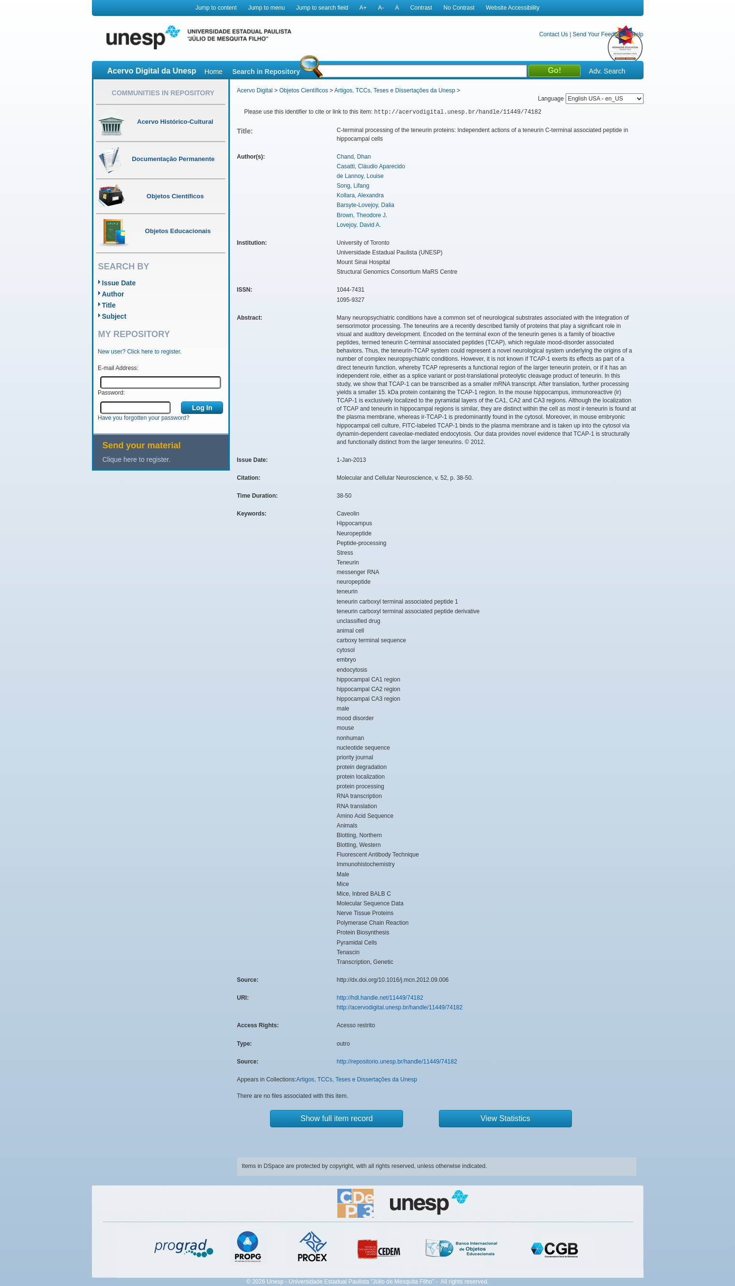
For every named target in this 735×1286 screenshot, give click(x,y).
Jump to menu (266, 7)
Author (113, 294)
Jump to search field (322, 7)
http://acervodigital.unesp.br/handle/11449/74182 (400, 1007)
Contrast (421, 7)
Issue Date (119, 283)
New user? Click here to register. (139, 351)
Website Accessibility (513, 7)
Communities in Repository (163, 93)
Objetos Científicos (303, 90)
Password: (111, 392)
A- (381, 7)
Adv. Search (607, 71)
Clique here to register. (137, 459)
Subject (114, 316)
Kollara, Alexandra (360, 195)
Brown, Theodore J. (362, 215)
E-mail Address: (118, 368)
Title (109, 305)
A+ (363, 7)
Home (214, 71)
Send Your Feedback (600, 34)
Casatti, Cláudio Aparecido (371, 166)
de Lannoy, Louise (360, 176)
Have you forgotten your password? (143, 417)
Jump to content (216, 7)
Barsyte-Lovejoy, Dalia (365, 205)
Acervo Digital (255, 90)
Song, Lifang (353, 185)
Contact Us (553, 34)
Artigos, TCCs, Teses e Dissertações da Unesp (394, 90)
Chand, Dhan (354, 156)
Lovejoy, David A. (359, 225)
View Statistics (505, 1118)
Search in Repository (266, 71)
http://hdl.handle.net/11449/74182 (380, 997)
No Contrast (459, 7)
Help (637, 34)
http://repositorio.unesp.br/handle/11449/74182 (397, 1061)
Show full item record (336, 1118)
